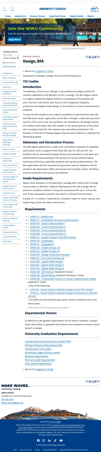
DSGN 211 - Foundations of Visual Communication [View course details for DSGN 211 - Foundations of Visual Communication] (54, 220)
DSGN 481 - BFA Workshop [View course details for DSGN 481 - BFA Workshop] (42, 275)
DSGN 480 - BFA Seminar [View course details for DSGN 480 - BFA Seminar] (42, 272)
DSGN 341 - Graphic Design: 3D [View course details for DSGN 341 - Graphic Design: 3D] (45, 251)
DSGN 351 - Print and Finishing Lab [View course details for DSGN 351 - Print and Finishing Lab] (47, 258)
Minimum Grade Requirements (40, 360)
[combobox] (81, 48)
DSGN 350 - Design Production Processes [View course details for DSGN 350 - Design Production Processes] (50, 254)
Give (33, 2)
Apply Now (14, 39)
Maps (98, 2)
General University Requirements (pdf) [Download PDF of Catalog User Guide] (10, 125)
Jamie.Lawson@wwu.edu (12, 403)
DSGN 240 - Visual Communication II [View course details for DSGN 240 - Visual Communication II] (47, 227)
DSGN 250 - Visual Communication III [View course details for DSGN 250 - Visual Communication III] (48, 230)
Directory (91, 2)
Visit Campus (7, 2)
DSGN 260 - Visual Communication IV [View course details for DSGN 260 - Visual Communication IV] (48, 234)
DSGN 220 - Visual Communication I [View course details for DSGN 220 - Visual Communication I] (47, 223)
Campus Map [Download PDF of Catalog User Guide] (7, 237)
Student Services (9, 149)
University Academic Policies (10, 111)
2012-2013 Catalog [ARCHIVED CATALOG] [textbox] (73, 48)
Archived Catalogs (9, 98)
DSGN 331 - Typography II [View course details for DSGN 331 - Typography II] (42, 244)
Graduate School (9, 193)
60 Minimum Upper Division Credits (42, 352)
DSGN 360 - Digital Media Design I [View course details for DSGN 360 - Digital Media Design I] (46, 261)
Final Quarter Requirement (38, 363)
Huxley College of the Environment (10, 206)
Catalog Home (8, 73)
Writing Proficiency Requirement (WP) (9, 134)
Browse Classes (37, 16)
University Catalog (52, 8)
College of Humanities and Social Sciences (11, 199)
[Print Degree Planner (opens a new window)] (87, 57)
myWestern (59, 2)
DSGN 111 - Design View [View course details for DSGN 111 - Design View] (41, 216)
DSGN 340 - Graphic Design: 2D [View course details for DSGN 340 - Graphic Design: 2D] (45, 247)
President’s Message (10, 82)
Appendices (7, 87)
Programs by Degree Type (7, 160)
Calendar (82, 2)
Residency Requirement (36, 356)
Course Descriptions (10, 165)
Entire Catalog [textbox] (8, 55)
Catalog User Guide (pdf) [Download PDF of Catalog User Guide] (9, 93)
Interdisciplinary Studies (9, 226)
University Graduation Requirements (11, 118)
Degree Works (77, 16)
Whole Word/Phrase (10, 62)
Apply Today (22, 2)
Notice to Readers (9, 78)
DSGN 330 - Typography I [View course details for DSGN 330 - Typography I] (42, 240)
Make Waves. (15, 386)
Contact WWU (71, 2)
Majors (90, 16)
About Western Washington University (8, 142)
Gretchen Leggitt (55, 422)
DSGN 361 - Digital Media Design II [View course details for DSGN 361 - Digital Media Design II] (47, 265)
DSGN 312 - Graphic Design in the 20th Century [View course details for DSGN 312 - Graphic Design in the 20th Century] (53, 237)
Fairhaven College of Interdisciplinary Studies (10, 179)
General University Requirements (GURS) (45, 341)
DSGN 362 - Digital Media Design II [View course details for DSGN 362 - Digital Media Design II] (47, 268)
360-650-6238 (7, 399)
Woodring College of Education (10, 220)
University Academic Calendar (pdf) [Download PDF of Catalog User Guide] (10, 104)
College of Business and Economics (10, 171)
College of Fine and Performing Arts (9, 187)
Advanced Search (9, 66)
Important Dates (57, 16)
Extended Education (10, 232)
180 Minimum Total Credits (38, 349)
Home (8, 16)
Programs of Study (9, 154)
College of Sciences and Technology (10, 213)
